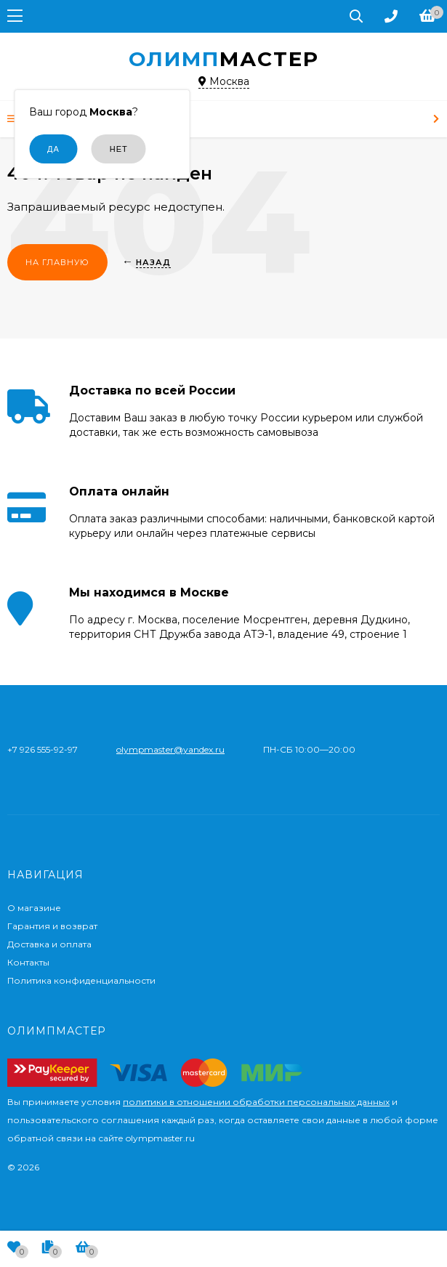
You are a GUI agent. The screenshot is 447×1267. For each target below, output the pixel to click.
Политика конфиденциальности (81, 980)
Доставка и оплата (49, 944)
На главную (57, 262)
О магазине (34, 907)
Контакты (28, 962)
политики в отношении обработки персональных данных (256, 1101)
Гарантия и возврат (52, 925)
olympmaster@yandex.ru (170, 749)
